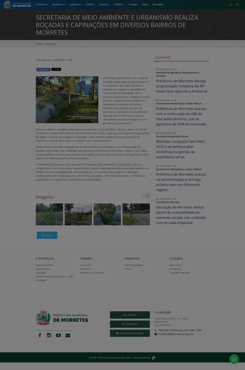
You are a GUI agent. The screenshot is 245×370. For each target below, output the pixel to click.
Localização (174, 268)
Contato (130, 314)
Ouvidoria (85, 268)
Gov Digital (157, 4)
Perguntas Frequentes (180, 272)
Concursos (85, 265)
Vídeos (128, 268)
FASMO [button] (90, 4)
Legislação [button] (75, 4)
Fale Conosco (175, 265)
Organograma (42, 268)
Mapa (145, 4)
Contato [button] (133, 4)
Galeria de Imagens (134, 265)
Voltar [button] (47, 235)
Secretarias (41, 280)
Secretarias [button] (58, 4)
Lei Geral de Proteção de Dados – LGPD (54, 276)
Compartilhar (43, 70)
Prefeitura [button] (42, 4)
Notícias (51, 44)
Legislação (41, 272)
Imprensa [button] (104, 4)
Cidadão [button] (119, 4)
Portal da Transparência (91, 272)
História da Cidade (44, 265)
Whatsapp (72, 70)
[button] (237, 4)
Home (39, 44)
